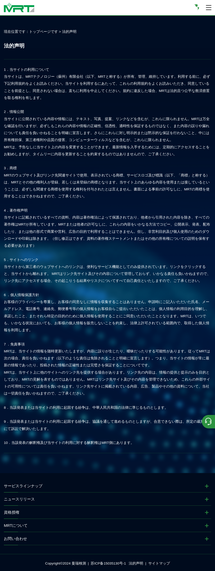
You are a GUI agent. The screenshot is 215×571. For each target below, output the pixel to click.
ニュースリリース (19, 499)
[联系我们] (208, 421)
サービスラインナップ (23, 486)
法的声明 (69, 32)
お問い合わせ (15, 538)
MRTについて (16, 525)
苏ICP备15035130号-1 (108, 563)
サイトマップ (159, 563)
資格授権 (11, 512)
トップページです (43, 32)
